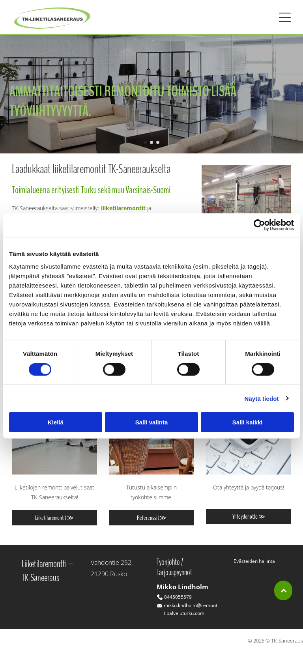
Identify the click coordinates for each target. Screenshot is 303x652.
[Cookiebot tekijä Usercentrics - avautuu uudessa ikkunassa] (259, 225)
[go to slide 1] (145, 142)
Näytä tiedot (262, 398)
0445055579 (178, 597)
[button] (285, 17)
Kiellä (56, 422)
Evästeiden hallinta (254, 561)
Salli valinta (151, 422)
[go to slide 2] (151, 142)
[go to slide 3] (157, 142)
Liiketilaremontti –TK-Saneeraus (47, 571)
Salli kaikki (247, 422)
